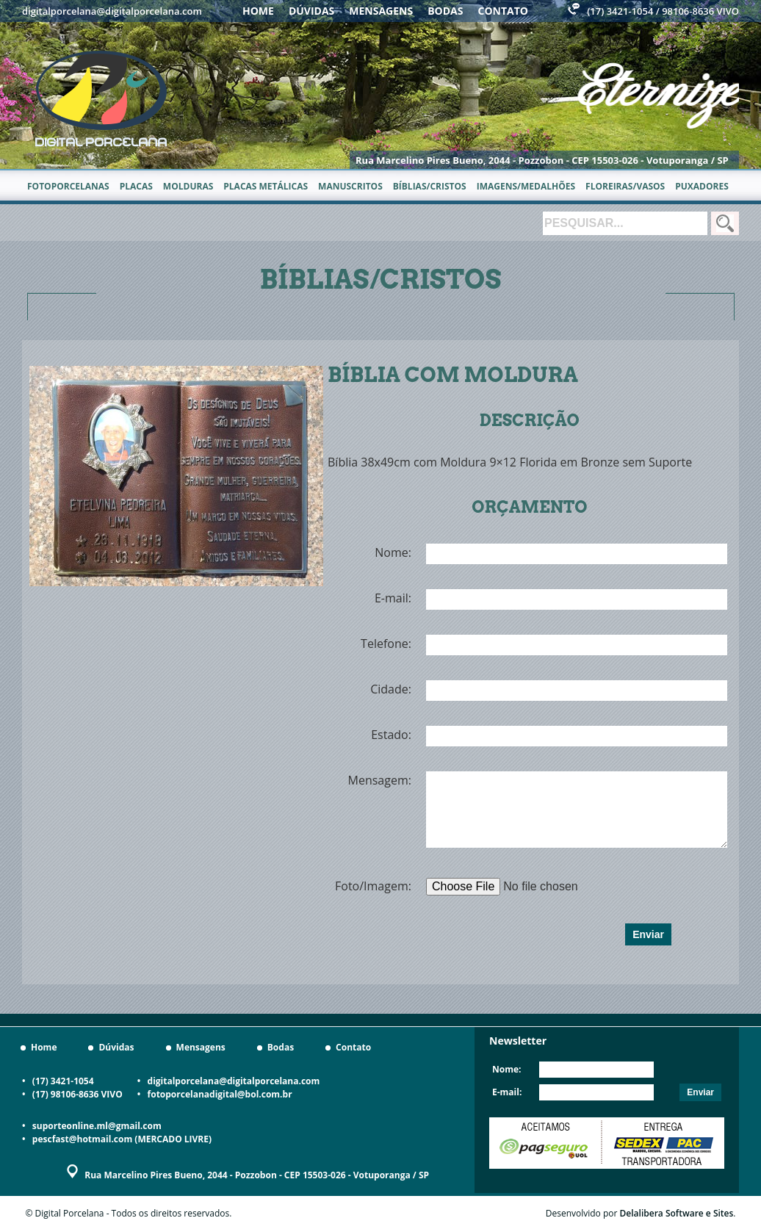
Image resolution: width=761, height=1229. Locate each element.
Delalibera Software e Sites (677, 1213)
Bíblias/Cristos (429, 186)
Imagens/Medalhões (526, 186)
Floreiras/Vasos (625, 186)
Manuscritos (350, 186)
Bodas (445, 11)
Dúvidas (311, 11)
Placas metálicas (265, 186)
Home (258, 11)
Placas (136, 186)
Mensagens (381, 11)
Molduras (188, 186)
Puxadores (702, 186)
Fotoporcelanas (68, 186)
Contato (503, 11)
